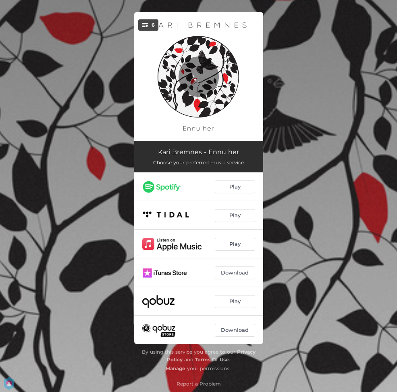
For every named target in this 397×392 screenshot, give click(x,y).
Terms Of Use (212, 359)
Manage (175, 368)
